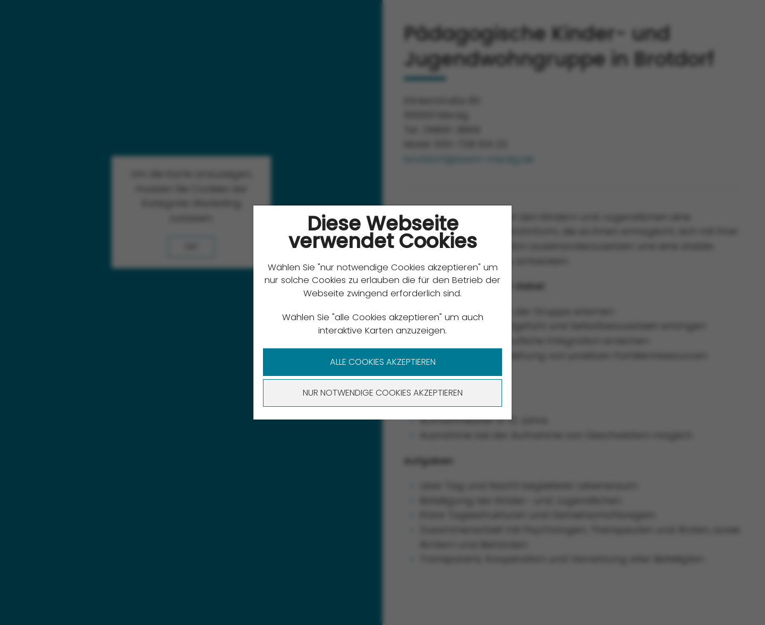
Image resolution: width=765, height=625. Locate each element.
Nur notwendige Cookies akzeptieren (383, 393)
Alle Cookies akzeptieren (383, 362)
